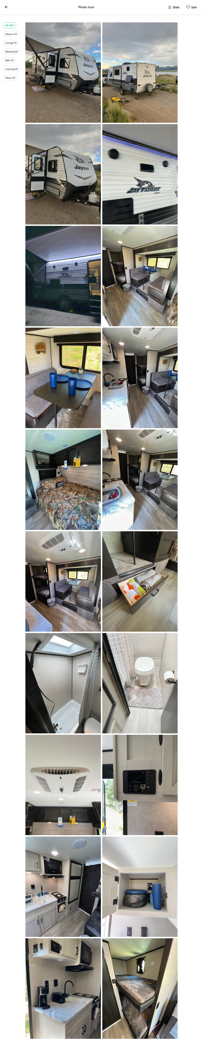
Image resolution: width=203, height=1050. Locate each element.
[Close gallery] (6, 6)
